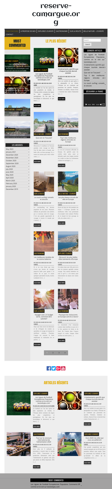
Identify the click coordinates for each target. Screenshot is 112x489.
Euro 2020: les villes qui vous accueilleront (94, 440)
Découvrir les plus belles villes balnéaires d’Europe (68, 260)
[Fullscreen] (104, 104)
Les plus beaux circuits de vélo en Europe (68, 200)
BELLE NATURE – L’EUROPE (93, 31)
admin (24, 71)
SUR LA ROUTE (75, 31)
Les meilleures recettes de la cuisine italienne (44, 260)
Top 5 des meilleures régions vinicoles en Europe (17, 135)
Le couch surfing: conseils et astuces (44, 200)
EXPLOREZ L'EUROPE (11, 61)
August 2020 (10, 168)
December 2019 (12, 191)
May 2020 (9, 176)
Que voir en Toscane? (17, 114)
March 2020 (10, 182)
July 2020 (9, 171)
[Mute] (101, 104)
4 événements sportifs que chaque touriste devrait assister (17, 89)
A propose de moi (28, 31)
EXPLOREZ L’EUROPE (46, 31)
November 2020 (12, 159)
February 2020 (11, 185)
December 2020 (12, 156)
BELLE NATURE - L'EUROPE (13, 111)
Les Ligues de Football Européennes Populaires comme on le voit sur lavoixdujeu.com (17, 66)
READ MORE (37, 105)
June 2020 (9, 174)
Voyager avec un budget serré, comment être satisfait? (44, 318)
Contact (9, 34)
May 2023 (9, 151)
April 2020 (10, 179)
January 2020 (11, 188)
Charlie (25, 93)
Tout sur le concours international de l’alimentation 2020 (44, 441)
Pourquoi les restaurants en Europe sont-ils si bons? (68, 317)
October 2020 (11, 162)
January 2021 (11, 153)
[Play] (86, 104)
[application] (95, 100)
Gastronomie (62, 31)
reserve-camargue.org (56, 14)
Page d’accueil (12, 31)
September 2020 (12, 165)
